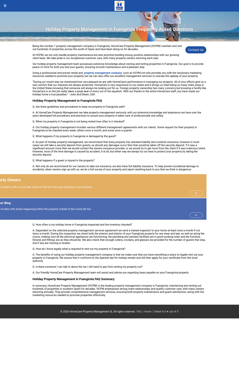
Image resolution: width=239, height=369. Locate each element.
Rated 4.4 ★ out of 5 (166, 311)
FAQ (139, 311)
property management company (103, 72)
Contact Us (196, 50)
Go (196, 193)
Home (148, 311)
